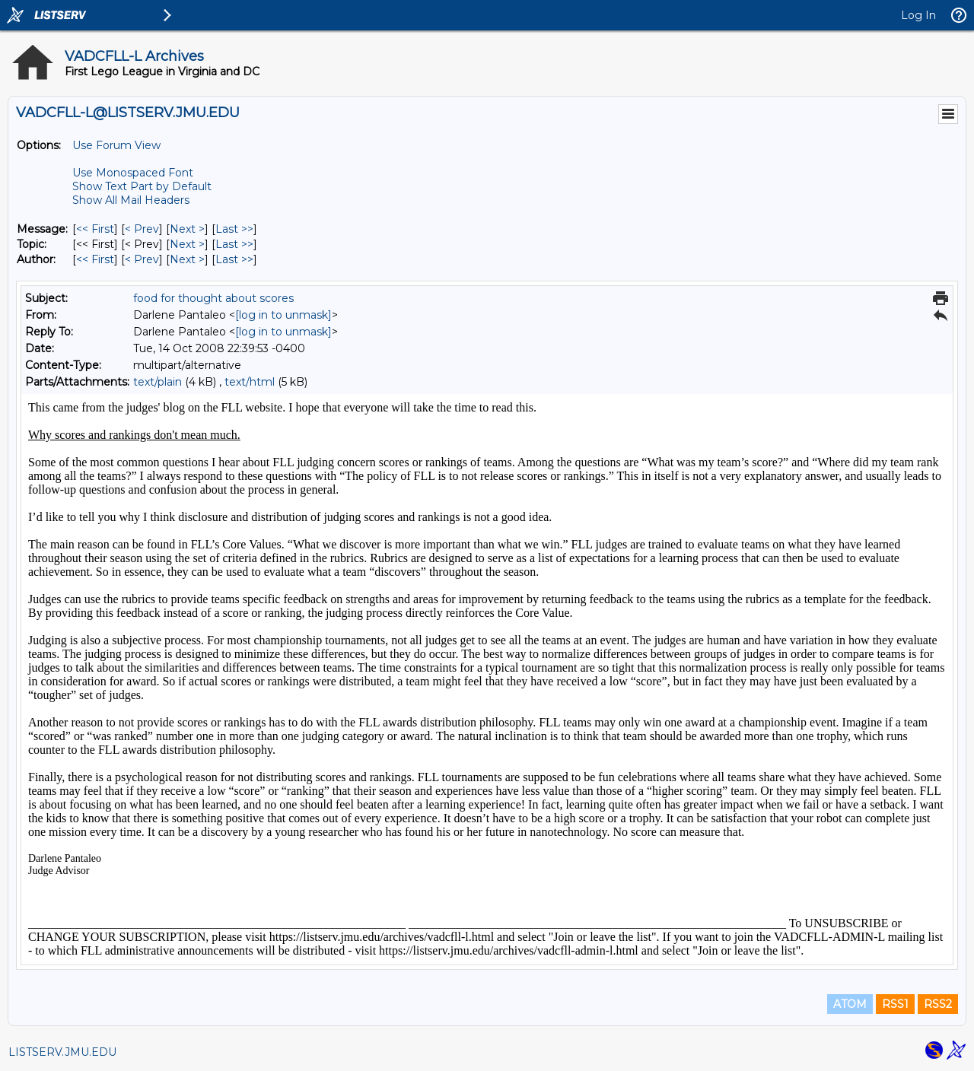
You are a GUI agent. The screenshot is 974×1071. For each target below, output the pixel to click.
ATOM (850, 1004)
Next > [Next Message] (187, 229)
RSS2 (938, 1004)
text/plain (157, 382)
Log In (918, 15)
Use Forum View (116, 145)
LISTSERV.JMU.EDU (62, 1052)
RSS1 (895, 1004)
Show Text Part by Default (142, 186)
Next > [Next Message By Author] (187, 259)
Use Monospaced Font (132, 173)
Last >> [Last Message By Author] (234, 259)
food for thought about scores (213, 298)
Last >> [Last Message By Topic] (234, 244)
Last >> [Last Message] (234, 229)
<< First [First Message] (95, 229)
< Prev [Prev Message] (142, 229)
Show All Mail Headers (130, 200)
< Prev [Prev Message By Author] (142, 259)
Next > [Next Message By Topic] (187, 244)
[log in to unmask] (283, 315)
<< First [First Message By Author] (95, 259)
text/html (249, 382)
